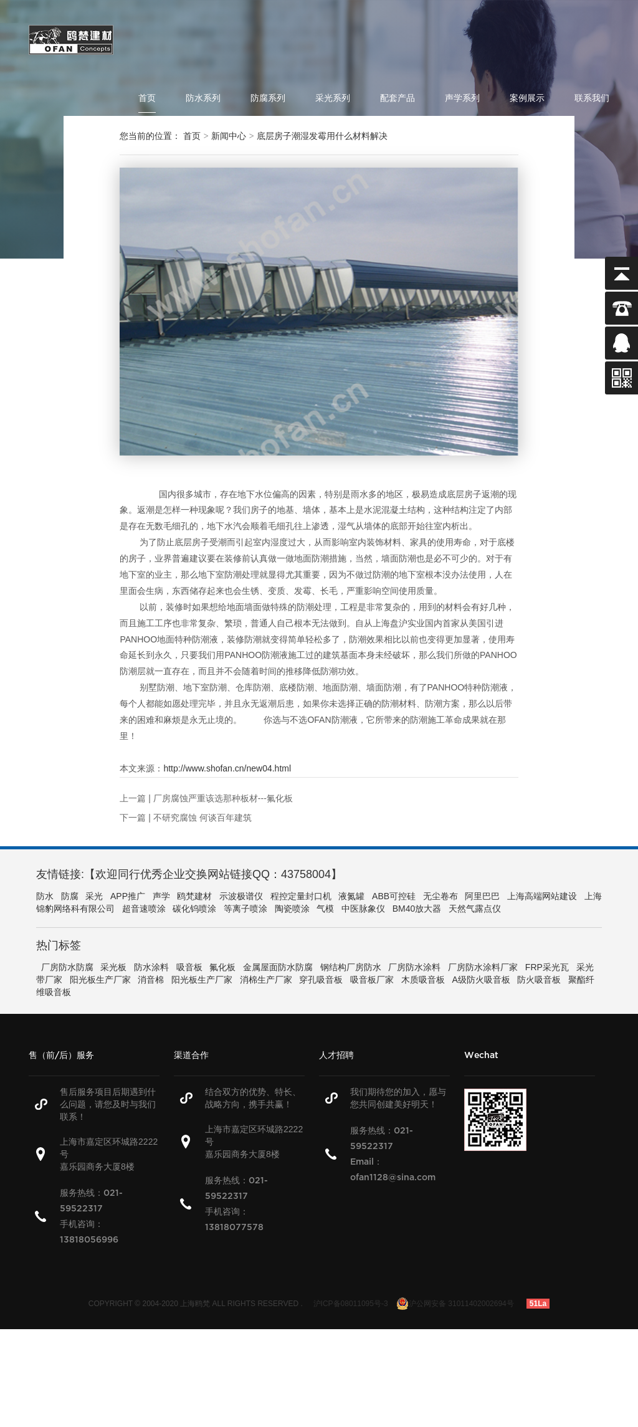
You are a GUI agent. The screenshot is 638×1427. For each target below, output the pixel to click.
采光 (94, 896)
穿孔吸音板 (321, 980)
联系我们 (591, 98)
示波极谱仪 (241, 896)
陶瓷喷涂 (292, 909)
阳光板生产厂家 (100, 980)
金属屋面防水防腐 (278, 967)
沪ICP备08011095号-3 (350, 1303)
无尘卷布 (440, 896)
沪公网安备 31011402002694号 (455, 1303)
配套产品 (397, 98)
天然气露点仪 (475, 909)
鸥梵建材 (194, 896)
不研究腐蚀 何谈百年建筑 (202, 818)
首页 (147, 98)
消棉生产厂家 (266, 980)
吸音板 (189, 967)
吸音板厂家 (372, 980)
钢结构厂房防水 (350, 967)
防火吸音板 (539, 980)
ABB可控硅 (394, 896)
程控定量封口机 (300, 896)
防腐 (70, 896)
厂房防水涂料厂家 (483, 967)
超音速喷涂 (144, 909)
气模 (325, 909)
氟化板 (222, 967)
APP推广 (127, 896)
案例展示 (527, 98)
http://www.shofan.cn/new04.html (227, 768)
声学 (161, 896)
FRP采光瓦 (547, 967)
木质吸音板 (423, 980)
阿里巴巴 (482, 896)
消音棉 (151, 980)
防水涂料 (151, 967)
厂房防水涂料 (414, 967)
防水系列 (203, 98)
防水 (45, 896)
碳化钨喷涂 (194, 909)
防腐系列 (267, 98)
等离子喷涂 (245, 909)
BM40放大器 (417, 909)
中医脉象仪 (363, 909)
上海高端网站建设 (542, 896)
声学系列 (462, 98)
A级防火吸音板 (481, 980)
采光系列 (332, 98)
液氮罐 (351, 896)
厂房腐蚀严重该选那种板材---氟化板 (223, 798)
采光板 (113, 967)
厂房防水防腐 (67, 967)
